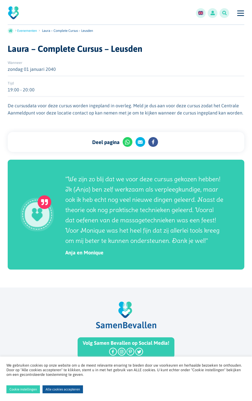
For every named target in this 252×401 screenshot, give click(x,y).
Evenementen (27, 31)
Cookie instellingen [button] (23, 389)
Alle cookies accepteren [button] (63, 389)
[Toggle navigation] (240, 13)
